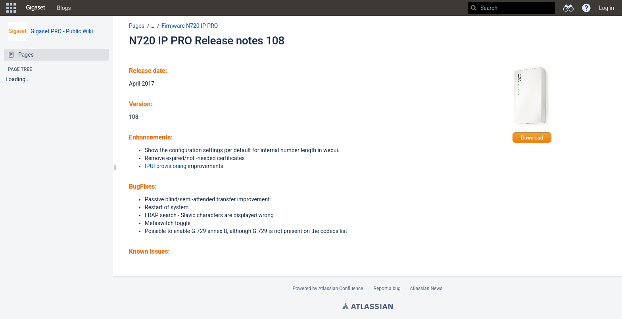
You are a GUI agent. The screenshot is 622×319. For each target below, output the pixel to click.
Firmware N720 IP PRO (189, 26)
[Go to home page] (35, 8)
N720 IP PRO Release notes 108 (206, 40)
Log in (606, 8)
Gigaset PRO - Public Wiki (62, 31)
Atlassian (367, 306)
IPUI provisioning (165, 166)
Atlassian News (426, 288)
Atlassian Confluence (341, 288)
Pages (136, 26)
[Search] (473, 8)
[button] (11, 8)
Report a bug (387, 288)
